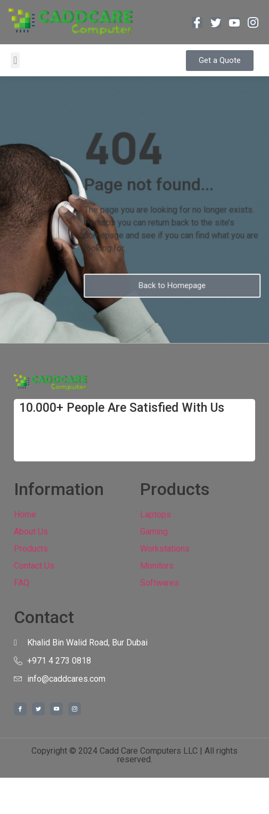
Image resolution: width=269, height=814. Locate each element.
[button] (15, 60)
